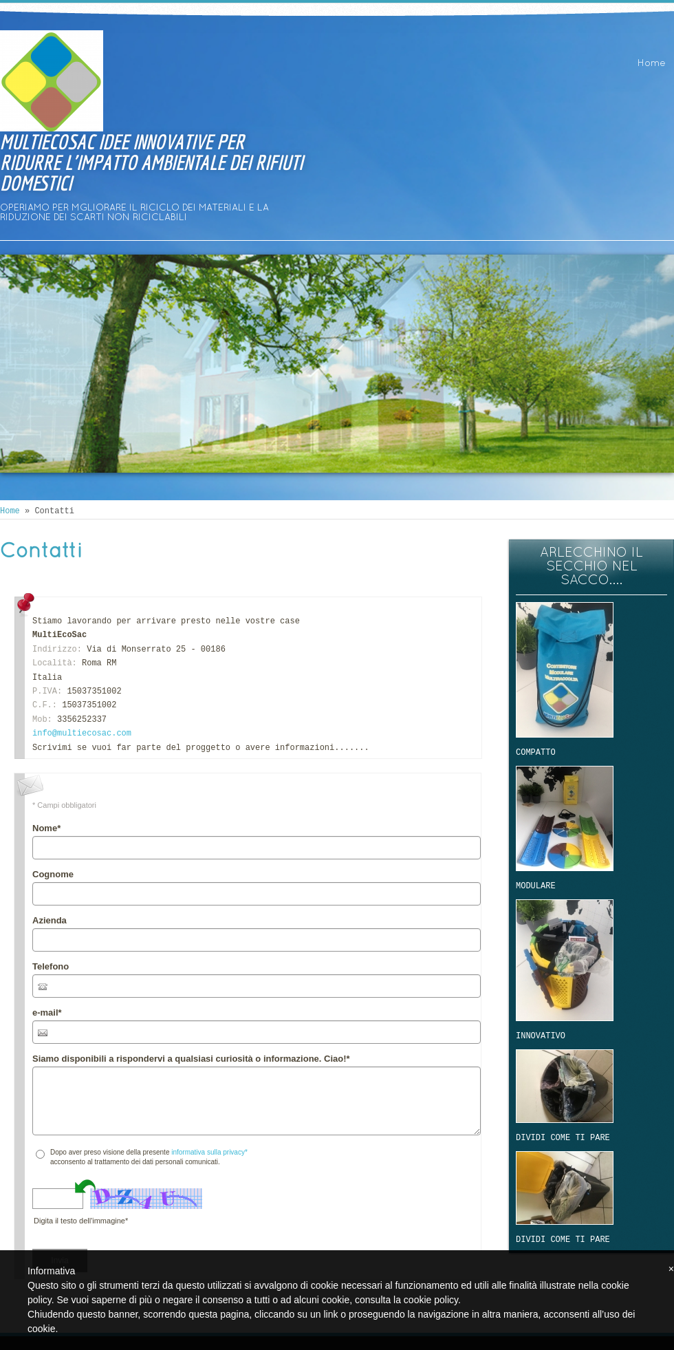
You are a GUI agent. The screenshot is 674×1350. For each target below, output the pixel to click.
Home (652, 63)
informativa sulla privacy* (209, 1152)
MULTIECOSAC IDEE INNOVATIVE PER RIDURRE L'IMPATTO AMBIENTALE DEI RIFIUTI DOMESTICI (151, 162)
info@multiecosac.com (81, 733)
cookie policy (431, 1299)
